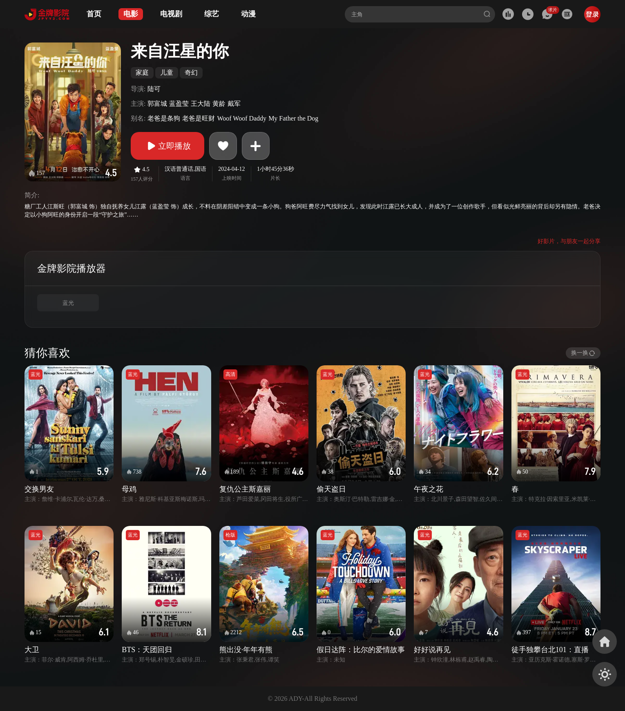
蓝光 (68, 303)
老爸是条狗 (163, 118)
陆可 (154, 88)
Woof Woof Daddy (241, 118)
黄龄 (218, 103)
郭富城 (157, 103)
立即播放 (167, 146)
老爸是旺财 (198, 118)
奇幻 (191, 72)
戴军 (234, 103)
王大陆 (200, 103)
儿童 (166, 72)
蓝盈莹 (179, 103)
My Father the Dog (293, 118)
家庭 (142, 72)
